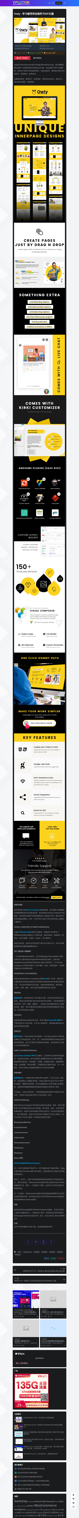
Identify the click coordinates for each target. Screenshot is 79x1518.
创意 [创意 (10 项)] (53, 1510)
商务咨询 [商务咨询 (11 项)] (29, 1512)
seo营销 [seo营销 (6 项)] (19, 1506)
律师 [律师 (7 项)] (26, 1515)
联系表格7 (18, 1078)
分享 (46, 1258)
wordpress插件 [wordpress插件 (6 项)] (30, 1510)
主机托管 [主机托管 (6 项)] (36, 1510)
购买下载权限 (22, 58)
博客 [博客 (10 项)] (62, 1510)
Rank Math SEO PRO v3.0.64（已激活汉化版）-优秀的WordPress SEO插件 (44, 1440)
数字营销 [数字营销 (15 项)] (42, 1515)
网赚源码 (44, 1339)
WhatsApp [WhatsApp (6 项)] (24, 1506)
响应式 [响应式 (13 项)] (19, 1512)
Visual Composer (33, 910)
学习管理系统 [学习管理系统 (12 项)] (53, 1512)
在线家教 (36, 1252)
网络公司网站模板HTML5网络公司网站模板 (33, 1485)
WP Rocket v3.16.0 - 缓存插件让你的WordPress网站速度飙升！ (43, 1426)
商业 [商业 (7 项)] (24, 1513)
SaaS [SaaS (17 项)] (61, 1501)
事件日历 (17, 1036)
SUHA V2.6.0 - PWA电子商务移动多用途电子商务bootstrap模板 (25, 1313)
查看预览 (37, 58)
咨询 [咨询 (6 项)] (15, 1513)
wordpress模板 (27, 46)
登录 (59, 3)
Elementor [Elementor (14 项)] (50, 1501)
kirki (45, 978)
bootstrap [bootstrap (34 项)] (20, 1501)
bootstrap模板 (19, 1310)
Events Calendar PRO (26, 1055)
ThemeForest (27, 1252)
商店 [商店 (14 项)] (35, 1512)
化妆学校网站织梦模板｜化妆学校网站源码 (33, 1481)
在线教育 (44, 1252)
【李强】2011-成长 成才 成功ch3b (52, 1312)
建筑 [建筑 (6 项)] (24, 1515)
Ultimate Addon (25, 932)
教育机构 (17, 1255)
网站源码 (44, 1310)
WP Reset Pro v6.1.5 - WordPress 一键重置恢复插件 (41, 1454)
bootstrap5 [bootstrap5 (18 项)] (40, 1501)
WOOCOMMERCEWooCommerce (27, 1163)
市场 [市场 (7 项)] (60, 1513)
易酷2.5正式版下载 (24, 1489)
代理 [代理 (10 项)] (40, 1510)
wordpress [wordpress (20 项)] (20, 1509)
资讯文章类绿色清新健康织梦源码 (29, 1477)
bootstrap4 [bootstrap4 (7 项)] (31, 1501)
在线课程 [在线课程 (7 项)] (39, 1513)
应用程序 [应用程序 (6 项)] (20, 1515)
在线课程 (52, 1252)
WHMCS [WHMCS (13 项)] (30, 1506)
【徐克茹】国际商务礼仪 (22, 1341)
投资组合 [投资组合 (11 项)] (31, 1515)
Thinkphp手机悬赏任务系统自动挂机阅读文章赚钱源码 (53, 1342)
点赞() (61, 1258)
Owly (19, 1252)
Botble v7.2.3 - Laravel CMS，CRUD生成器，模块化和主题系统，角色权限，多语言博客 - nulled (44, 1447)
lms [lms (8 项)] (57, 1502)
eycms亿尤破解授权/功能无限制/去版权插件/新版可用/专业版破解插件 (44, 1433)
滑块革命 (17, 998)
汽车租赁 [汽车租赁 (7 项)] (49, 1515)
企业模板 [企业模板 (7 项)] (45, 1510)
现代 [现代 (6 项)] (56, 1515)
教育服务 (60, 1252)
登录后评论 (39, 1358)
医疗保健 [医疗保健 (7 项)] (57, 1510)
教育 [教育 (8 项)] (36, 1516)
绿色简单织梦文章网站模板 (27, 1472)
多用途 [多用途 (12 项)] (45, 1512)
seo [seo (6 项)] (15, 1506)
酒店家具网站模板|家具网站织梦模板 (31, 1469)
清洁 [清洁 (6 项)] (53, 1515)
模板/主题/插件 (29, 1310)
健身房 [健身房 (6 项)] (50, 1510)
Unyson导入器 (53, 1020)
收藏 (53, 1258)
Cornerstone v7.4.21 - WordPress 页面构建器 (39, 1418)
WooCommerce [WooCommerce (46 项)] (45, 1505)
